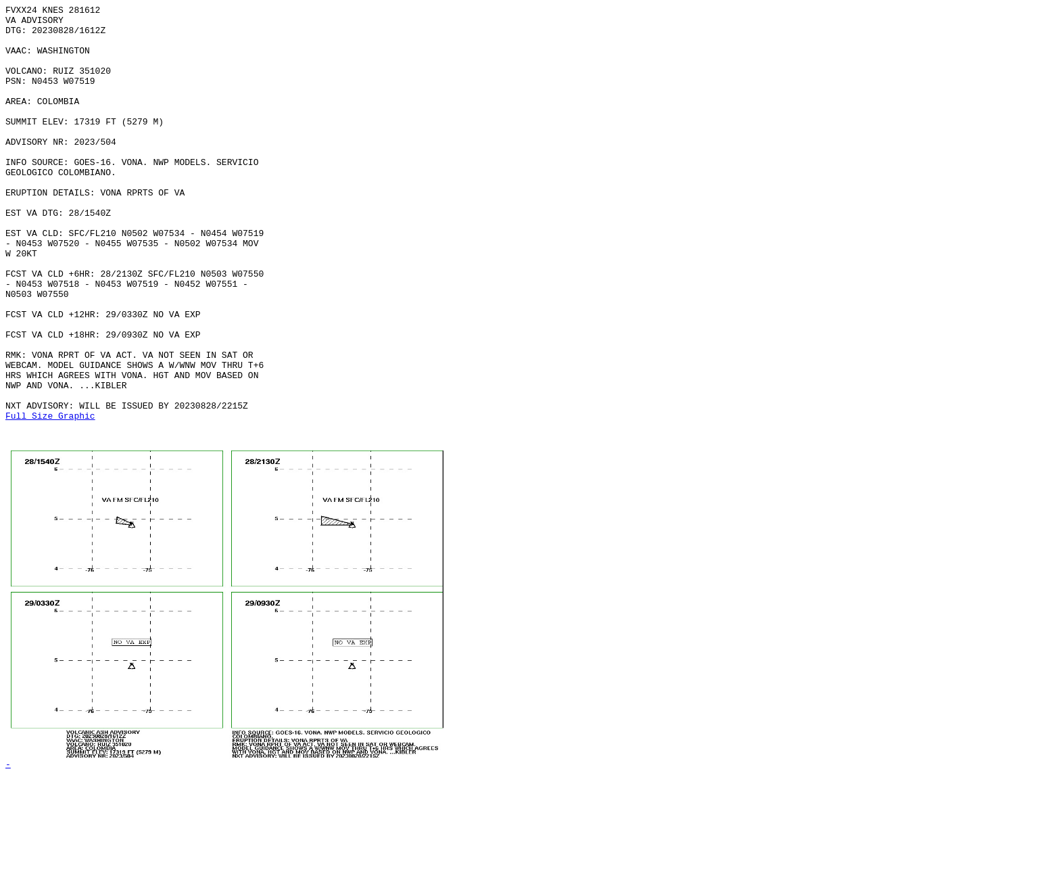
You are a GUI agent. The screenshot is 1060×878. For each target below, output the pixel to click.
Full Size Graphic (50, 498)
